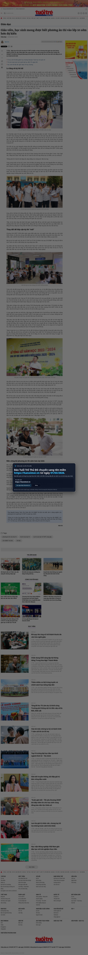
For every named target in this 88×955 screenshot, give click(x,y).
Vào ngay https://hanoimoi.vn (23, 485)
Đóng (36, 485)
